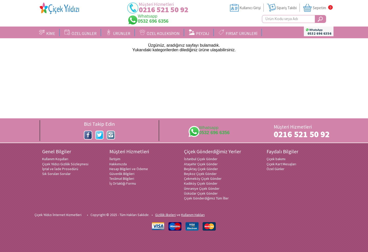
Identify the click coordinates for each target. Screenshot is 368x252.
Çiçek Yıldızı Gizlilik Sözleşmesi (65, 164)
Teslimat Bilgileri (121, 179)
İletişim (114, 159)
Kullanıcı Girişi (250, 7)
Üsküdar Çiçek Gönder (201, 193)
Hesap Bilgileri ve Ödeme (128, 169)
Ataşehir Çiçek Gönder (201, 164)
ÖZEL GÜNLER (80, 32)
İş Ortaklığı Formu (122, 183)
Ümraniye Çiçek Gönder (202, 188)
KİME (47, 32)
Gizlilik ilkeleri (165, 214)
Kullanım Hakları (193, 214)
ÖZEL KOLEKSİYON (160, 32)
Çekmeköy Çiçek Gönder (203, 179)
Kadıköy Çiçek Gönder (200, 183)
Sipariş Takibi (287, 7)
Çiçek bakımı (276, 159)
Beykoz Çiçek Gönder (200, 174)
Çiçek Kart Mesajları (281, 164)
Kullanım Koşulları (55, 159)
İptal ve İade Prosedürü (60, 169)
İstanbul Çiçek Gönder (200, 159)
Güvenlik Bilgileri (121, 174)
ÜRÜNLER (118, 32)
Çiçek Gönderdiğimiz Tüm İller (206, 198)
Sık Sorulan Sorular (56, 174)
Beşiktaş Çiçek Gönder (201, 169)
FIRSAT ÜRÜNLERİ (237, 32)
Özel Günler (275, 169)
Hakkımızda (118, 164)
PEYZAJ (199, 32)
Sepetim (319, 7)
